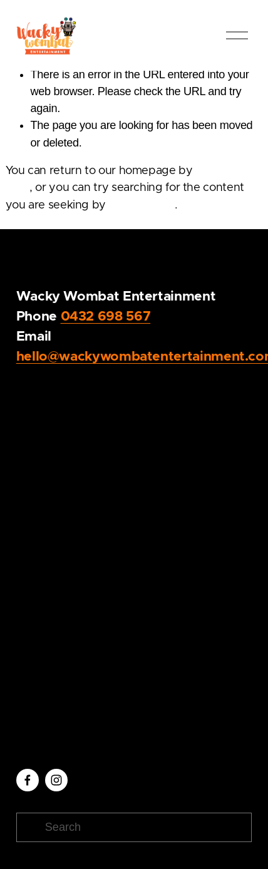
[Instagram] (56, 780)
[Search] (134, 827)
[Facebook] (27, 780)
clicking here (142, 205)
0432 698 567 (106, 316)
